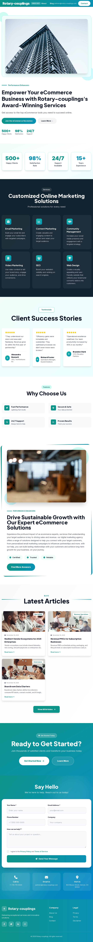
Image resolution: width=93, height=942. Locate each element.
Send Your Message (46, 859)
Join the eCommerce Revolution (19, 121)
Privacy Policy (25, 851)
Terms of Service (41, 851)
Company (51, 817)
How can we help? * (14, 829)
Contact (84, 3)
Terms (75, 917)
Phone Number (12, 817)
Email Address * (54, 805)
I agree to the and (29, 851)
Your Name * (11, 805)
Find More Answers (21, 567)
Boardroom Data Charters (17, 686)
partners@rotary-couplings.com (65, 3)
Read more (9, 652)
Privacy (76, 913)
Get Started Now (34, 761)
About (43, 3)
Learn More (63, 761)
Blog (52, 3)
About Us (53, 913)
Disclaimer (77, 921)
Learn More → (47, 121)
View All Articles (46, 709)
